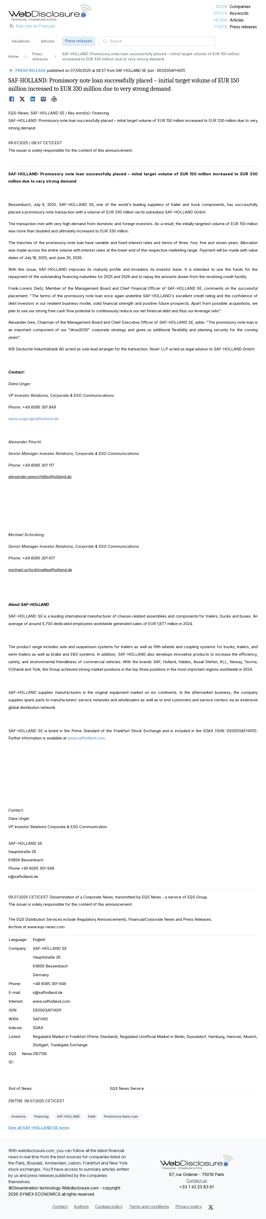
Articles (237, 20)
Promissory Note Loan (121, 1116)
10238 (221, 6)
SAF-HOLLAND (68, 1116)
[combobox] (157, 41)
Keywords (239, 13)
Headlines (21, 41)
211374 (220, 13)
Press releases (243, 26)
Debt (92, 1116)
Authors (81, 1206)
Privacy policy (188, 1206)
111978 (220, 26)
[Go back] (27, 70)
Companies (240, 6)
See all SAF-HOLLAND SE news (39, 1127)
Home (13, 56)
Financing (41, 1116)
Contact (60, 1206)
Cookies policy (109, 1206)
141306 (220, 20)
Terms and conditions (149, 1206)
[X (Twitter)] (211, 1207)
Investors (18, 1116)
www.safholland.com (86, 738)
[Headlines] (50, 12)
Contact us (197, 1180)
